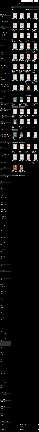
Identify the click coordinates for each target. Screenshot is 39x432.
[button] (34, 3)
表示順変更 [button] (27, 9)
